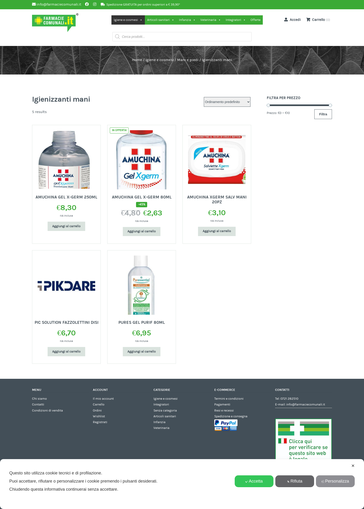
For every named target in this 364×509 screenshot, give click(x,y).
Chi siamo (39, 399)
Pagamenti (222, 404)
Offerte (255, 20)
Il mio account (103, 399)
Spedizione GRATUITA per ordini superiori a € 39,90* (143, 4)
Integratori (236, 20)
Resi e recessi (224, 410)
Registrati (100, 422)
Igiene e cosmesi (128, 20)
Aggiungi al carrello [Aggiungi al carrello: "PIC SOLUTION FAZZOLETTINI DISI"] (66, 351)
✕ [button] (353, 466)
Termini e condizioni (229, 399)
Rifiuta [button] (294, 481)
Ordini (97, 410)
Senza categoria (165, 410)
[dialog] (182, 484)
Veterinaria (210, 20)
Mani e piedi (187, 60)
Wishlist (99, 416)
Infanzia (187, 20)
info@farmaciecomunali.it (305, 404)
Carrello (98, 404)
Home (137, 60)
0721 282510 (289, 399)
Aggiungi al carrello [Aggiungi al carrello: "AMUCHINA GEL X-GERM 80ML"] (141, 231)
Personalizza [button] (335, 481)
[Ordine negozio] (227, 102)
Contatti (38, 404)
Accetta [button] (254, 481)
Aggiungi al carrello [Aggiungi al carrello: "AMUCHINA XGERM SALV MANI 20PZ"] (217, 231)
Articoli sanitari (160, 20)
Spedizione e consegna (230, 416)
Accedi (291, 19)
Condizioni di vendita (47, 410)
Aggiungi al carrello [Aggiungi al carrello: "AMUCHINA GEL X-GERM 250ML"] (66, 226)
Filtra (323, 114)
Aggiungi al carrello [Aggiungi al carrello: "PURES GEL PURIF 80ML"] (141, 351)
